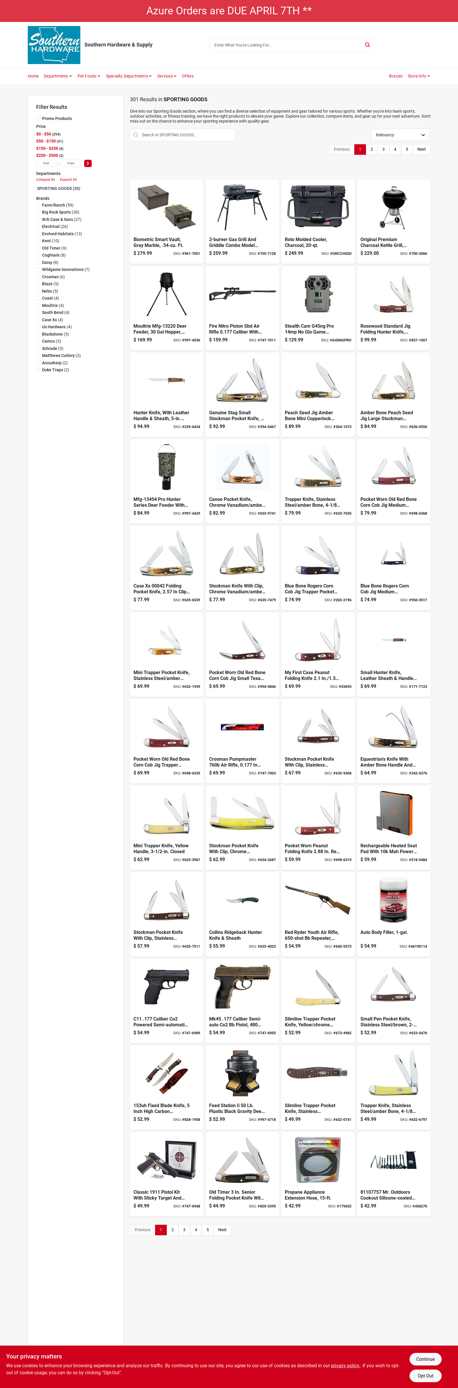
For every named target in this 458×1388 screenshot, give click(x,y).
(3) (55, 334)
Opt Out (425, 1376)
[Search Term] (291, 45)
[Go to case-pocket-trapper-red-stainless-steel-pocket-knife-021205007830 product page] (167, 741)
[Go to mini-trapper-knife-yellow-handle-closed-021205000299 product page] (167, 828)
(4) (50, 298)
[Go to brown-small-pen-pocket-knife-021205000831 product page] (394, 1001)
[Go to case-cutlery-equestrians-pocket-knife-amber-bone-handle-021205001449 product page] (394, 741)
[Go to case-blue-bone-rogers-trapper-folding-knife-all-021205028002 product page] (318, 568)
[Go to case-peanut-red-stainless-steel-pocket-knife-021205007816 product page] (318, 828)
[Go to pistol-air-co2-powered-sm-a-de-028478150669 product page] (242, 1001)
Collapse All (45, 180)
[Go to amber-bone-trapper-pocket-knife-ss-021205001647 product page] (318, 481)
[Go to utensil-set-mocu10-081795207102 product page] (394, 1174)
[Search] (368, 44)
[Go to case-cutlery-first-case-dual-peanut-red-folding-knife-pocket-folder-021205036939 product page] (318, 654)
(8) (54, 255)
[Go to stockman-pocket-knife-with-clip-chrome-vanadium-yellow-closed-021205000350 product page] (242, 828)
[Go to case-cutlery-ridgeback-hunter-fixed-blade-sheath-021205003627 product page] (242, 914)
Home (33, 76)
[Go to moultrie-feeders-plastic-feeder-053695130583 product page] (167, 481)
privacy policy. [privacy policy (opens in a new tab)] (345, 1365)
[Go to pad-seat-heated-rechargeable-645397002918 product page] (394, 828)
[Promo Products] (38, 118)
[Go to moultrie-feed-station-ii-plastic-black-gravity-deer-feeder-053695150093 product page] (242, 1087)
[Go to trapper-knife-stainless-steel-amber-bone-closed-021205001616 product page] (394, 1087)
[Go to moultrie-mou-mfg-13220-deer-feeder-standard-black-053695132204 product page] (167, 308)
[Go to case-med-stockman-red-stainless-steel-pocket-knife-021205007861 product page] (394, 481)
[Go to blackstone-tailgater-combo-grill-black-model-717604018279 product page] (242, 221)
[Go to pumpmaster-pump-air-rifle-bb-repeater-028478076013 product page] (242, 741)
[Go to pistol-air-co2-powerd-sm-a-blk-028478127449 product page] (167, 1001)
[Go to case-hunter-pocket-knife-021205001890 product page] (394, 308)
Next (421, 149)
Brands (396, 76)
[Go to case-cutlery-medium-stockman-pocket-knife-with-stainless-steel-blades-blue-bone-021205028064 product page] (394, 568)
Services (165, 76)
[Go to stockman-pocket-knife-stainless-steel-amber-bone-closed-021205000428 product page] (167, 568)
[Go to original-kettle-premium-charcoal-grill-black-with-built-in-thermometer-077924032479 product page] (394, 221)
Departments (56, 76)
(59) (58, 205)
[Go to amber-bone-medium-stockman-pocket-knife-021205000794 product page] (242, 568)
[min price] (46, 163)
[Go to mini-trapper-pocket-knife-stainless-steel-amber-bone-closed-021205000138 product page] (167, 654)
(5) (50, 283)
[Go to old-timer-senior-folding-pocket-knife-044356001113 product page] (242, 1174)
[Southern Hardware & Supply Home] (54, 45)
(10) (50, 240)
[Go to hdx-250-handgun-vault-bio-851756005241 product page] (167, 221)
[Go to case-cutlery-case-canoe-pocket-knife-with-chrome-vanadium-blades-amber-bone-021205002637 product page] (242, 481)
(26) (55, 226)
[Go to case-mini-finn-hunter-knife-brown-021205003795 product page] (394, 654)
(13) (62, 233)
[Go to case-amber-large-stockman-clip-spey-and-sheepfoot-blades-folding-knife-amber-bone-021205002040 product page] (394, 395)
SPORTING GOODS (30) (58, 188)
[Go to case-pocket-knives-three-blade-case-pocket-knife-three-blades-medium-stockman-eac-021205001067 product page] (318, 741)
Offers (188, 76)
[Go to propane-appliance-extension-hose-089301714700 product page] (318, 1174)
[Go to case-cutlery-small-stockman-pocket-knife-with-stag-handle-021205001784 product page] (242, 395)
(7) (66, 269)
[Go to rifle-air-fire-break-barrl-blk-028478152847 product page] (242, 308)
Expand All (68, 180)
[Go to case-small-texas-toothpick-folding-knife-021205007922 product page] (242, 654)
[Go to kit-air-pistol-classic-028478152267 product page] (167, 1174)
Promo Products (57, 118)
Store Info (417, 76)
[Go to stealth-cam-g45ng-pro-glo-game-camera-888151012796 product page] (318, 308)
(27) (61, 219)
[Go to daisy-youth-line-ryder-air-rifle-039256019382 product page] (318, 914)
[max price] (71, 163)
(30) (60, 212)
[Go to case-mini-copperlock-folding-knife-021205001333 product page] (318, 395)
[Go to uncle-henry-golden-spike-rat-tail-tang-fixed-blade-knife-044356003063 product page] (167, 1087)
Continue (425, 1359)
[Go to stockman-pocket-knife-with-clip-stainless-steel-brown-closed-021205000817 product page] (167, 914)
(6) (53, 276)
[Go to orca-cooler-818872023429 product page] (318, 221)
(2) (55, 362)
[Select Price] (88, 163)
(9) (54, 248)
